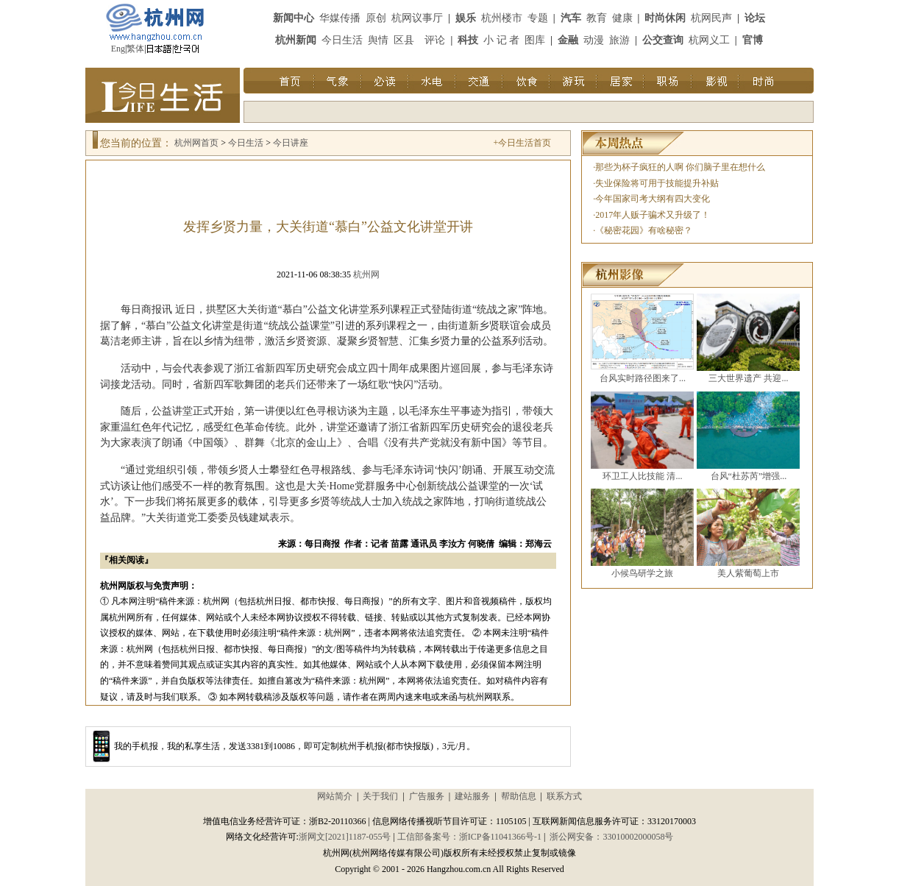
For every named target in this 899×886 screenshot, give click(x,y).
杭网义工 (709, 40)
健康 (622, 18)
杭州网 (366, 274)
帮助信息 (518, 796)
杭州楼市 (501, 18)
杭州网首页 (196, 143)
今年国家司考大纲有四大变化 (652, 199)
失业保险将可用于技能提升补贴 (657, 183)
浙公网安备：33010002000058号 (611, 837)
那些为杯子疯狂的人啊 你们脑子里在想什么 (680, 167)
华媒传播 (339, 18)
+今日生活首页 (522, 143)
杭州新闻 (295, 40)
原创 (376, 18)
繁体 (135, 48)
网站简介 (334, 796)
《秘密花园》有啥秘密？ (643, 230)
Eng (118, 48)
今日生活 (342, 40)
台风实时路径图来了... (643, 378)
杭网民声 (711, 18)
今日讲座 (290, 143)
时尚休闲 (665, 18)
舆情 (378, 40)
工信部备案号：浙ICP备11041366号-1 (469, 837)
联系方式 (564, 796)
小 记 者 (501, 40)
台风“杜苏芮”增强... (749, 476)
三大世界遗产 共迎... (748, 378)
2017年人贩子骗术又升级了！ (652, 215)
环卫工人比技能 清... (642, 476)
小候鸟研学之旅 (642, 573)
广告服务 (426, 796)
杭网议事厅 (417, 18)
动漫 (593, 40)
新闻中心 (293, 18)
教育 (596, 18)
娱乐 (465, 18)
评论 (434, 40)
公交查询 (662, 40)
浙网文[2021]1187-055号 (345, 837)
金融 (568, 40)
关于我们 (380, 796)
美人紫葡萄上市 (748, 573)
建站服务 (472, 796)
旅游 (619, 40)
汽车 (571, 18)
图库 (535, 40)
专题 (537, 18)
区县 (404, 40)
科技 (468, 40)
